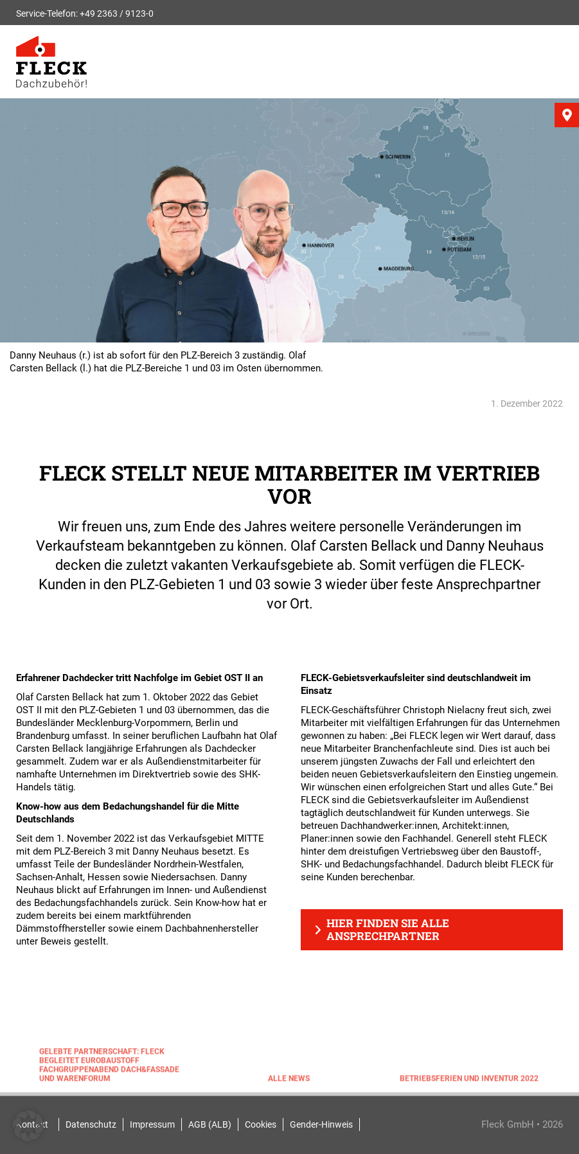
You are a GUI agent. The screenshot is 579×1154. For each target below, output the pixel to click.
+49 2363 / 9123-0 (117, 13)
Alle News (289, 1080)
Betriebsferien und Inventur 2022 (469, 1080)
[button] (28, 1125)
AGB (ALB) (209, 1124)
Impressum (152, 1124)
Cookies (260, 1124)
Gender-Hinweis (321, 1124)
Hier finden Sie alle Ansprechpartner (387, 929)
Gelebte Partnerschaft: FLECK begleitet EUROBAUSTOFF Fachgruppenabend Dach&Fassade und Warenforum (109, 1067)
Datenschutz (91, 1124)
